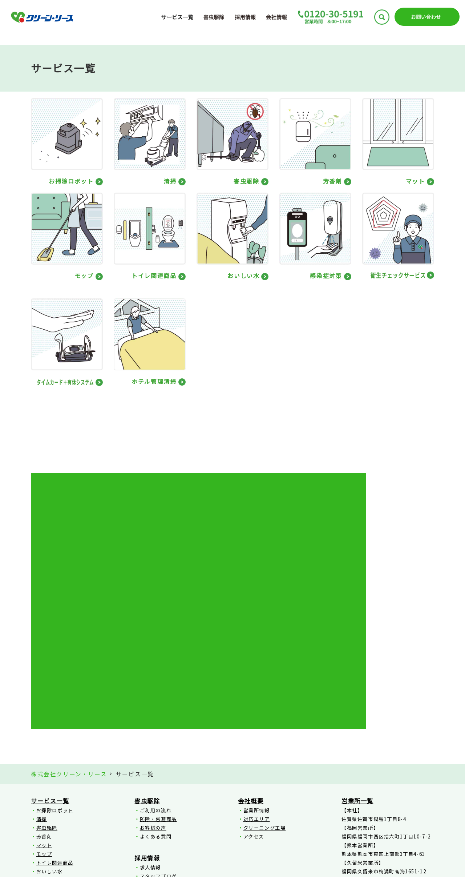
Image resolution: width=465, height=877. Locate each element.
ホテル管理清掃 (54, 776)
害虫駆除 (46, 697)
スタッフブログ (158, 746)
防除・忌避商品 (158, 688)
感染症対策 (49, 750)
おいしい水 (49, 741)
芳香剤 (44, 706)
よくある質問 (156, 706)
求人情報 (150, 737)
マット (44, 715)
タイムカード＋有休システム (70, 767)
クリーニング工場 (264, 697)
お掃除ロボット (54, 680)
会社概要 (250, 670)
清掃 (41, 688)
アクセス (253, 706)
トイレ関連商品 (54, 732)
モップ (44, 723)
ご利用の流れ (156, 680)
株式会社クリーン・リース (69, 644)
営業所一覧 (357, 670)
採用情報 (147, 727)
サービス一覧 (50, 670)
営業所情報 (256, 680)
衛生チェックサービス (62, 758)
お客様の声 (153, 697)
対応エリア (256, 688)
